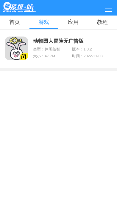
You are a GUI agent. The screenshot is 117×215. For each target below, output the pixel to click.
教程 (102, 22)
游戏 (43, 22)
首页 (14, 22)
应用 (73, 22)
